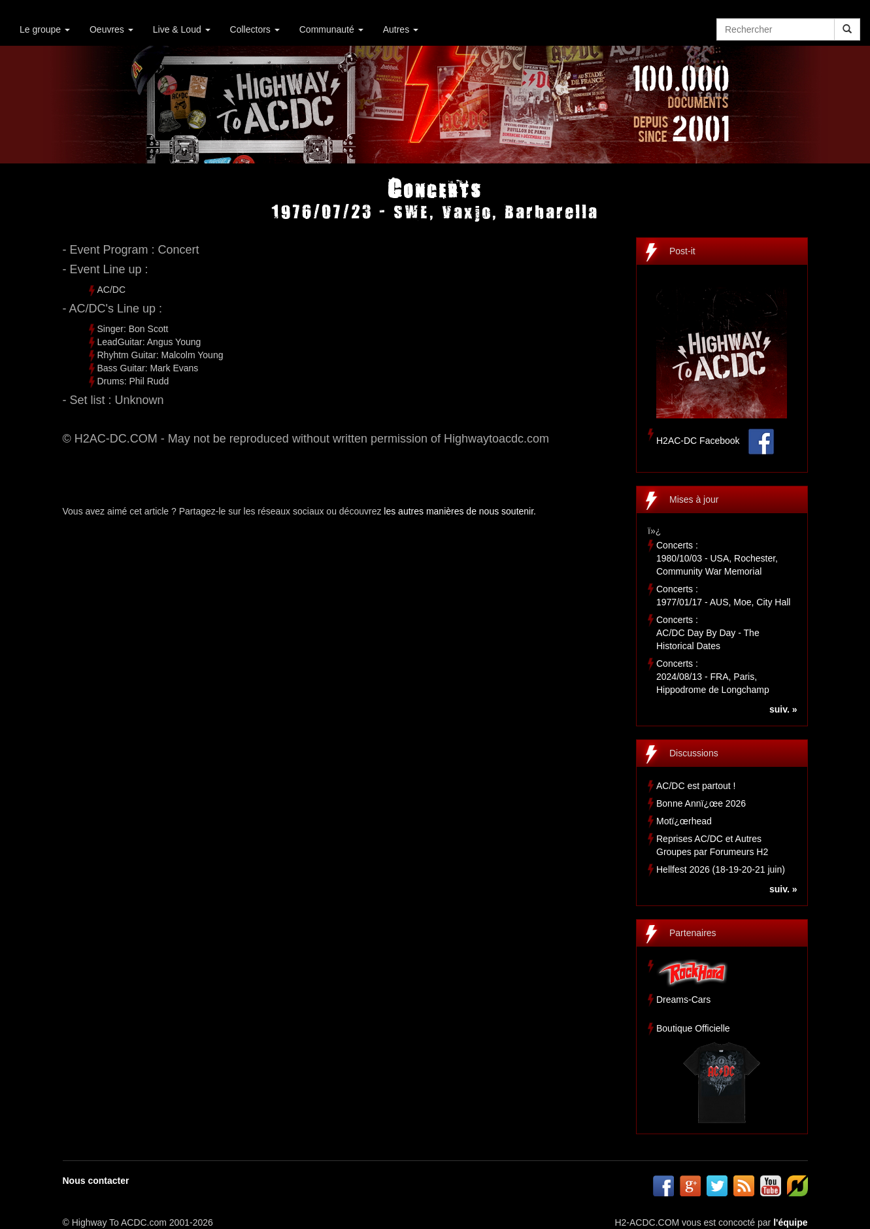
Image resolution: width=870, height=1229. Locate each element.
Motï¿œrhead (684, 821)
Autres (400, 29)
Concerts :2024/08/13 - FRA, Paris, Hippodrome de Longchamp (712, 676)
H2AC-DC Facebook (698, 440)
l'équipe (790, 1222)
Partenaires (692, 933)
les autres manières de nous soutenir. (460, 511)
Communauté (331, 29)
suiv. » (783, 709)
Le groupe (45, 29)
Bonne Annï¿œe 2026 (701, 803)
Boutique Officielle (693, 1028)
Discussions (693, 753)
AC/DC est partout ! (695, 786)
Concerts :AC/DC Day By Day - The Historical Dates (708, 632)
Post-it (682, 251)
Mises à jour (693, 499)
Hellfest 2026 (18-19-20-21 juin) (720, 869)
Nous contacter (96, 1180)
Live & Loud (181, 29)
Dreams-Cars (683, 999)
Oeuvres (111, 29)
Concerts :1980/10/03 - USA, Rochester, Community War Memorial (717, 558)
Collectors (255, 29)
